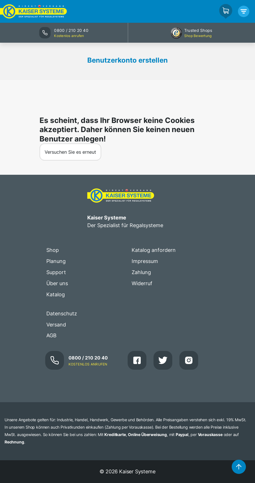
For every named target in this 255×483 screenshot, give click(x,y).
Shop (52, 250)
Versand (56, 325)
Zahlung (141, 272)
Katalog (55, 294)
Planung (56, 261)
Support (56, 272)
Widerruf (142, 283)
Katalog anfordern (154, 250)
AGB (51, 335)
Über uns (57, 283)
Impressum (145, 261)
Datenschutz (61, 313)
